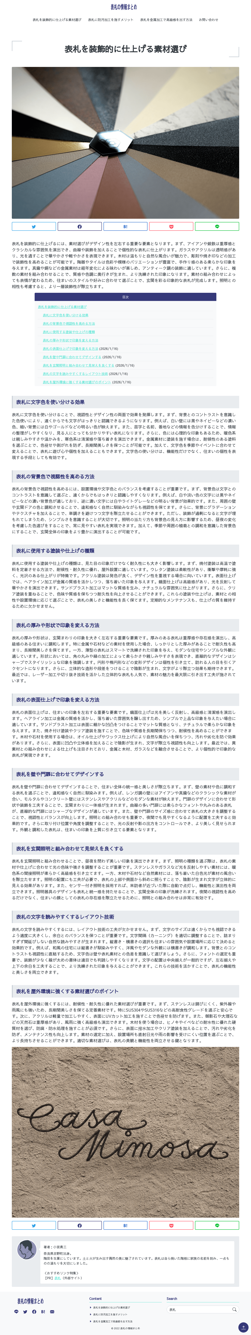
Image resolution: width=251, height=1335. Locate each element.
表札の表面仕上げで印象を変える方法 (70, 348)
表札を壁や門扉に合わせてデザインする (72, 357)
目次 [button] (125, 297)
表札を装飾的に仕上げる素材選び (57, 19)
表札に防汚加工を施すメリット (111, 19)
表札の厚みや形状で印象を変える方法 (70, 340)
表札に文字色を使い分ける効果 (65, 315)
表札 (57, 1278)
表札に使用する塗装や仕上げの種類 (69, 332)
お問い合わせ (208, 19)
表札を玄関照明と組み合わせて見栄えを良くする (78, 365)
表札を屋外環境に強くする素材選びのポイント (77, 382)
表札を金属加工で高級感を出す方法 (166, 19)
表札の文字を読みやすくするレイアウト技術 (75, 373)
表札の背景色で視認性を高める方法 (69, 323)
